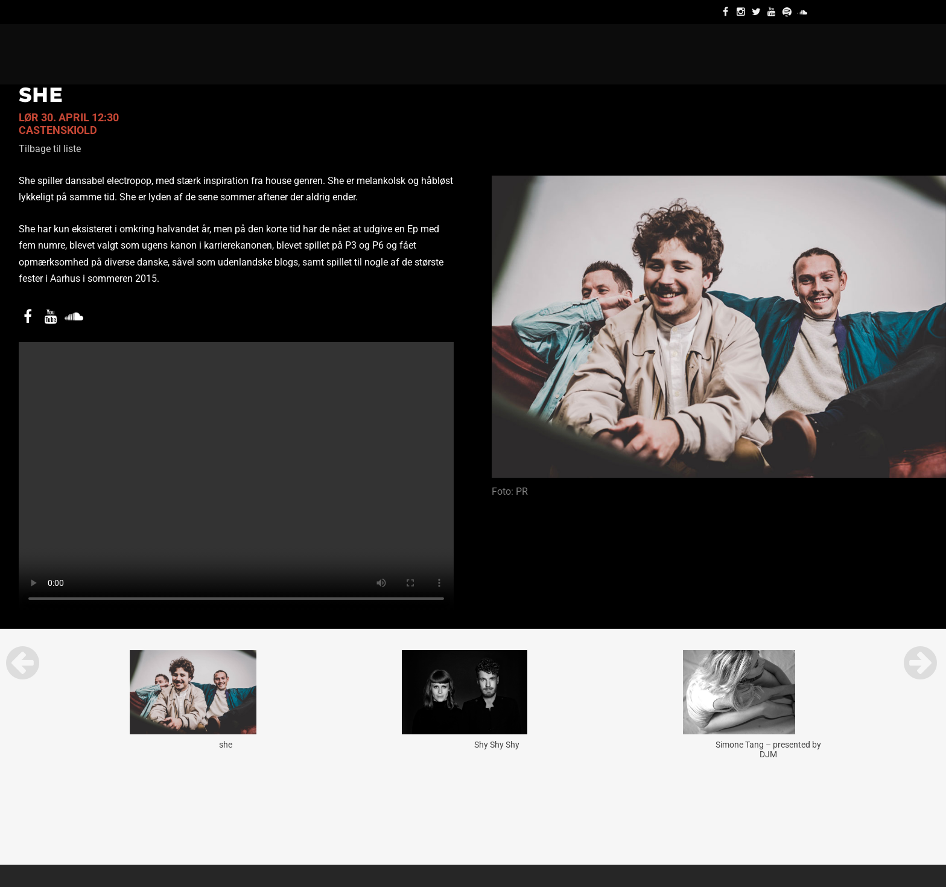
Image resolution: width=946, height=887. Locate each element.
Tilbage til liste (50, 148)
